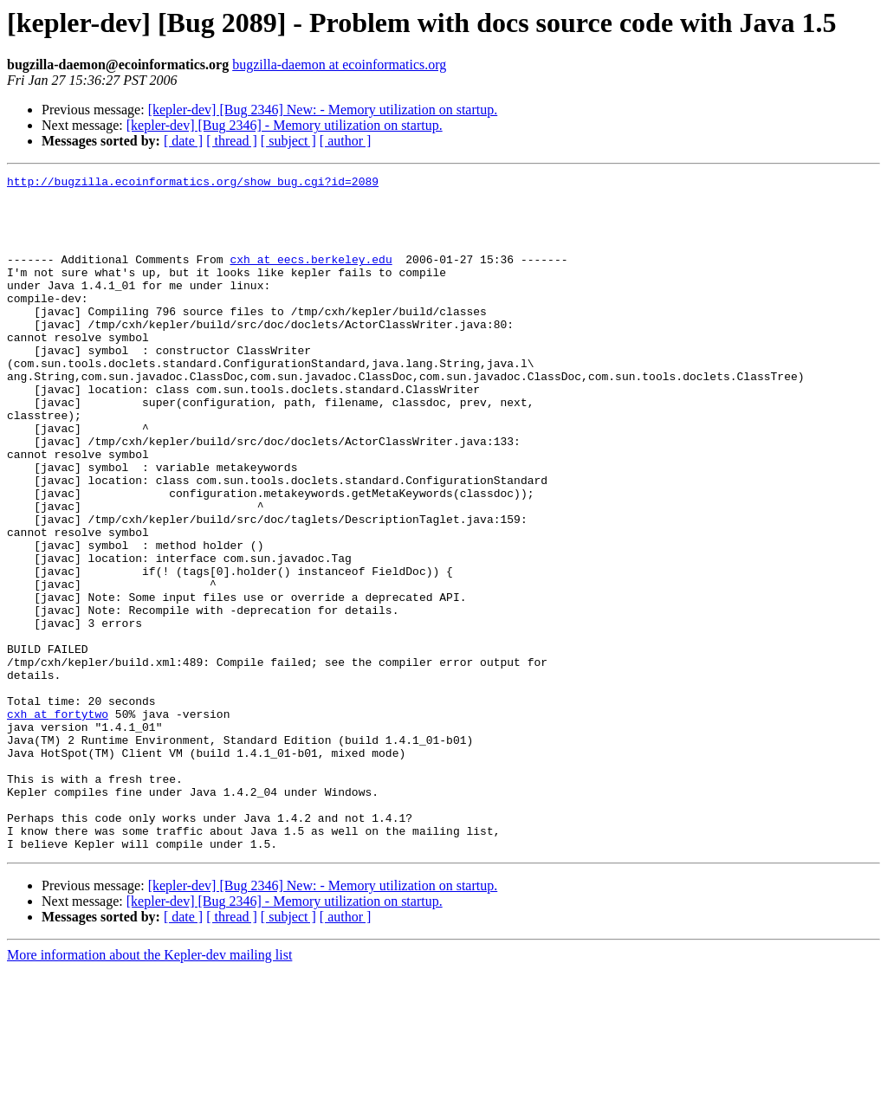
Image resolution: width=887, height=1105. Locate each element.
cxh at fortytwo (57, 822)
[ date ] (183, 140)
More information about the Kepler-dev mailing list (149, 1089)
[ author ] (346, 140)
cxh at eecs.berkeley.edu (311, 277)
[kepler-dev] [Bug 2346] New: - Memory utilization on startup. (323, 109)
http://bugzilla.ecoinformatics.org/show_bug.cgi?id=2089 (193, 183)
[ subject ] (288, 140)
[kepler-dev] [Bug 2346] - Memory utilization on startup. (284, 125)
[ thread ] (231, 140)
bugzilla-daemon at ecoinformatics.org (339, 64)
